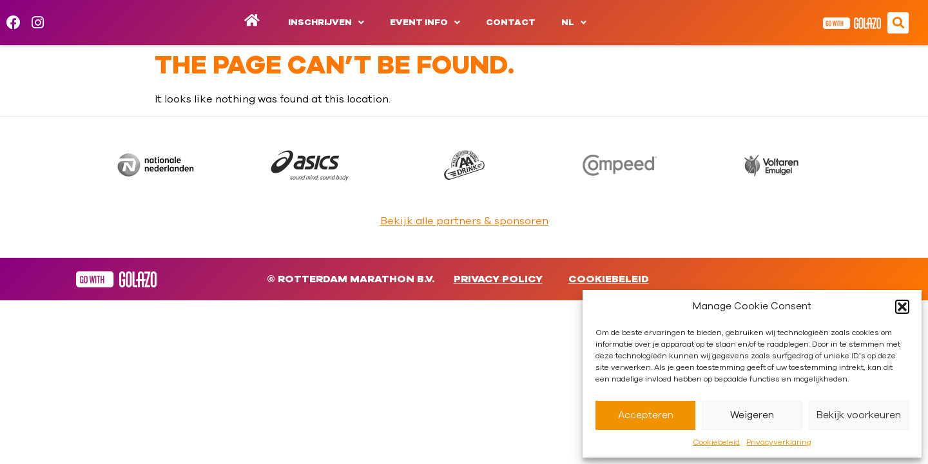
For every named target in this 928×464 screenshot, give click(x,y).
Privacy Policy (498, 279)
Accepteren (645, 415)
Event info (425, 23)
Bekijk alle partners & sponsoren (464, 221)
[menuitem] (573, 22)
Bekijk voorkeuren (859, 415)
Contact (511, 22)
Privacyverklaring (778, 442)
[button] (902, 306)
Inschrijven (326, 23)
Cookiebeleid (716, 442)
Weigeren (752, 415)
